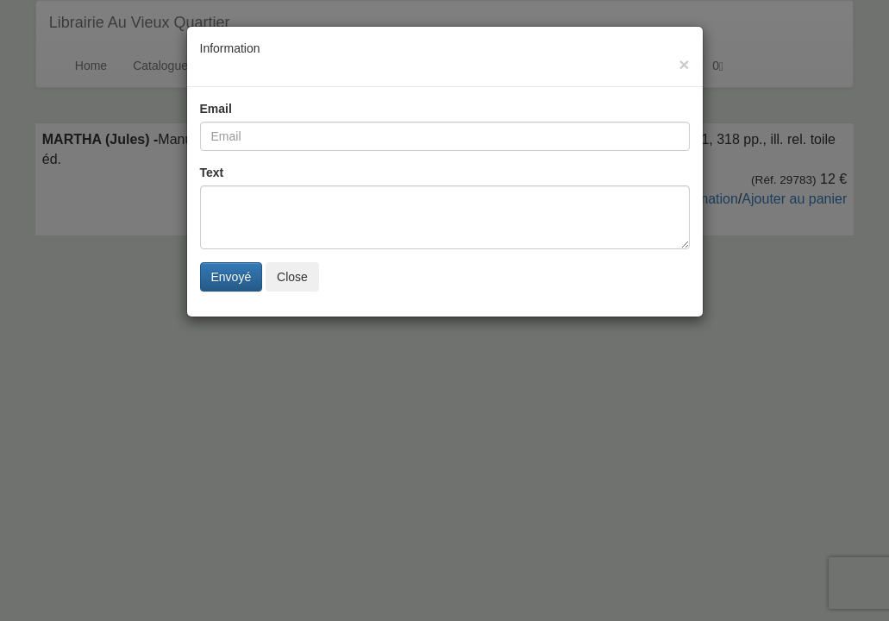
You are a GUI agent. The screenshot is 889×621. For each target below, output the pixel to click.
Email (216, 109)
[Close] (684, 64)
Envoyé (231, 277)
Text (212, 172)
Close (292, 277)
